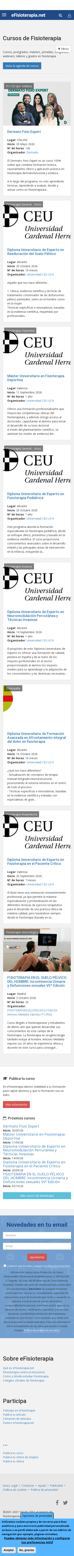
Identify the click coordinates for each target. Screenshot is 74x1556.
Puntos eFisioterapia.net (18, 1423)
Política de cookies (15, 1490)
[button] (69, 16)
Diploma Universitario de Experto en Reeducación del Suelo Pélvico (35, 252)
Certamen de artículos (17, 1419)
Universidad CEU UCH (40, 274)
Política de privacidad (44, 1490)
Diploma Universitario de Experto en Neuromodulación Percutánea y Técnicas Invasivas (35, 616)
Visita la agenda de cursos (22, 66)
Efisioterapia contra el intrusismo (24, 1372)
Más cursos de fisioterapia (37, 1196)
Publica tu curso (13, 1453)
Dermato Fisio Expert (24, 132)
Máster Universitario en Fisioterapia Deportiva (35, 378)
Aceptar (9, 1550)
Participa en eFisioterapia (19, 1410)
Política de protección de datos (41, 1330)
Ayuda (42, 1485)
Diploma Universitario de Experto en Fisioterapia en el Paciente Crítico (35, 862)
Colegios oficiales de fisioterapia (23, 1380)
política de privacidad (57, 1266)
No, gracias (26, 1550)
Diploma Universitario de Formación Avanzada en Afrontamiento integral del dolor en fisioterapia (36, 738)
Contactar (28, 1485)
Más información (16, 1104)
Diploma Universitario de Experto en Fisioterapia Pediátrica (35, 496)
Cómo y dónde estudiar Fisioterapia (26, 1376)
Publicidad (56, 1485)
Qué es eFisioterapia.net (18, 1368)
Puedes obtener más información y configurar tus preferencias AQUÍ (37, 1540)
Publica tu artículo (14, 1414)
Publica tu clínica (13, 1461)
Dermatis (32, 152)
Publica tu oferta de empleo (20, 1457)
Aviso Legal (10, 1485)
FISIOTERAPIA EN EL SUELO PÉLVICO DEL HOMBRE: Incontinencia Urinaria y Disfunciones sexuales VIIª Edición (37, 981)
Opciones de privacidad (37, 1516)
